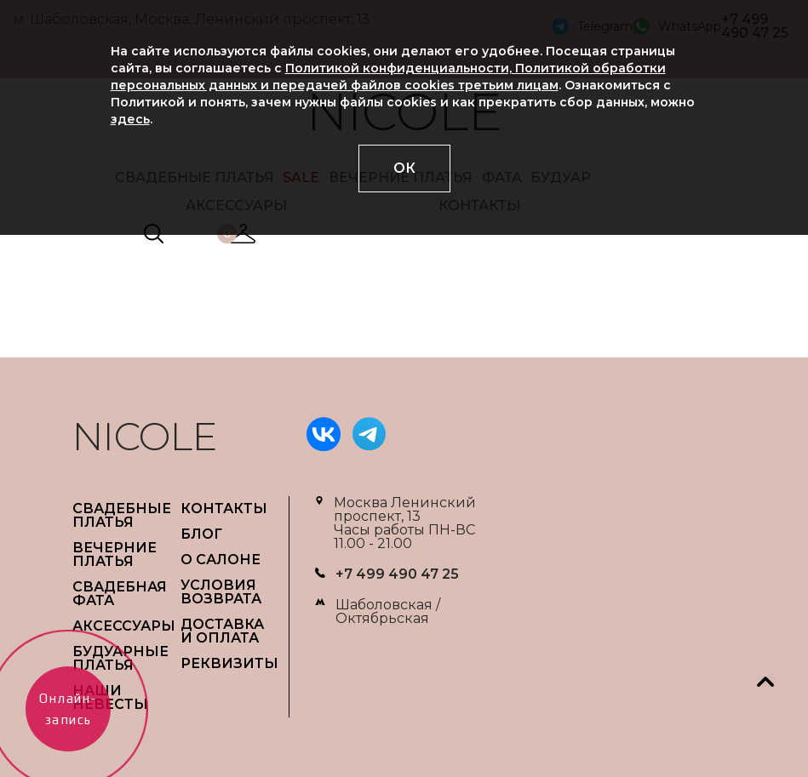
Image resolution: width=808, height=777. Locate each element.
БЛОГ (201, 534)
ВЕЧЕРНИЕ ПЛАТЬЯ (114, 554)
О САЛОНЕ (221, 559)
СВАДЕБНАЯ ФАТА (119, 593)
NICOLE (144, 436)
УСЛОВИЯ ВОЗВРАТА (221, 592)
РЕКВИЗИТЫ (229, 663)
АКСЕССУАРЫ (123, 626)
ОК (404, 168)
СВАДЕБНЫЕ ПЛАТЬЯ (121, 515)
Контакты (224, 508)
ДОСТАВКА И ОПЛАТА (222, 631)
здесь (130, 119)
